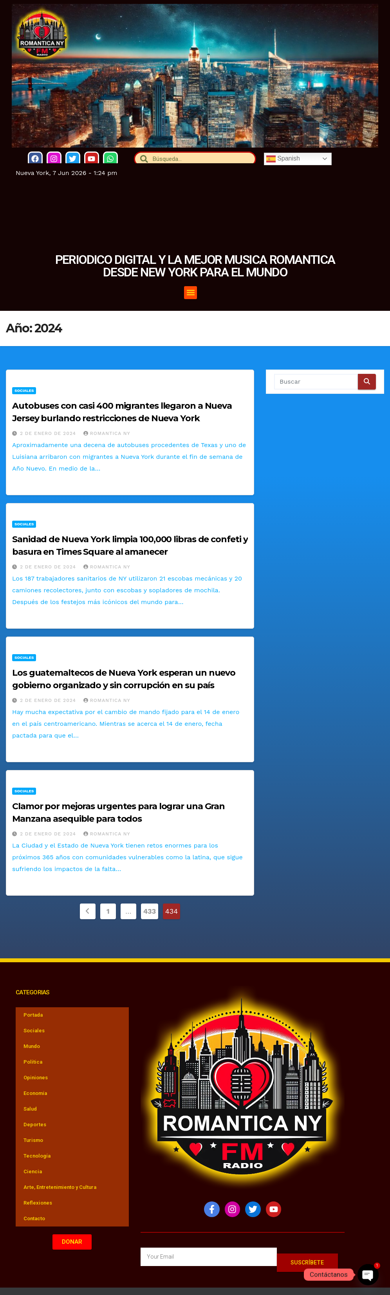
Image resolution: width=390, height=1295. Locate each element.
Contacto (34, 1218)
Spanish (283, 158)
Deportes (34, 1124)
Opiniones (35, 1077)
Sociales (24, 390)
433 (149, 911)
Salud (30, 1109)
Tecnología (37, 1156)
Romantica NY (106, 433)
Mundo (31, 1046)
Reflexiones (37, 1203)
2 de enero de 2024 (49, 433)
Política (32, 1062)
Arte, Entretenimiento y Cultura (59, 1187)
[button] (196, 292)
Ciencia (32, 1171)
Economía (35, 1093)
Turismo (33, 1140)
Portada (33, 1015)
